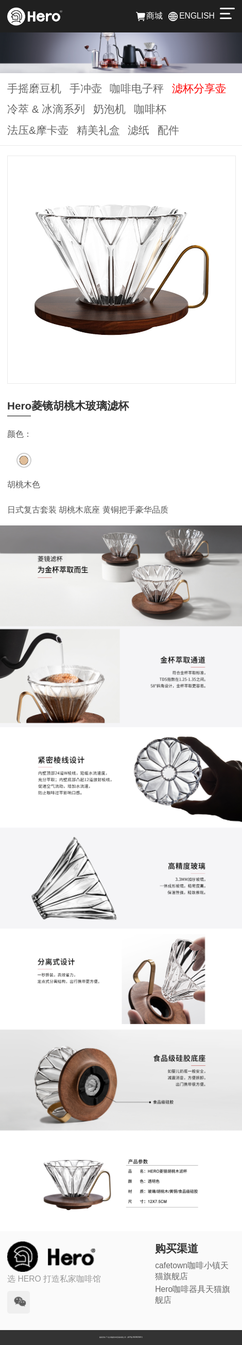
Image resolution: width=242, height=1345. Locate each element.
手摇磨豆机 (34, 88)
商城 (149, 15)
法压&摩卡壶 (37, 130)
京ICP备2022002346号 (135, 1337)
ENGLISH (191, 15)
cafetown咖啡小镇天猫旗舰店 (192, 1271)
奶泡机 (109, 109)
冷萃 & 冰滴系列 (46, 109)
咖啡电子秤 (137, 88)
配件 (168, 130)
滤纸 (138, 130)
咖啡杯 (150, 109)
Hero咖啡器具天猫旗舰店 (192, 1294)
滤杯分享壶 (199, 88)
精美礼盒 (98, 130)
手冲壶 (86, 88)
